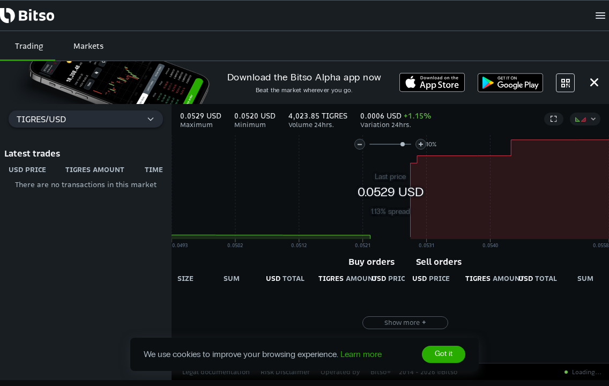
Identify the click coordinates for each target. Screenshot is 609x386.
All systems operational (556, 372)
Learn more (361, 354)
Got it (443, 354)
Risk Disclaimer (285, 372)
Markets (88, 46)
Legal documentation (216, 372)
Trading (29, 46)
